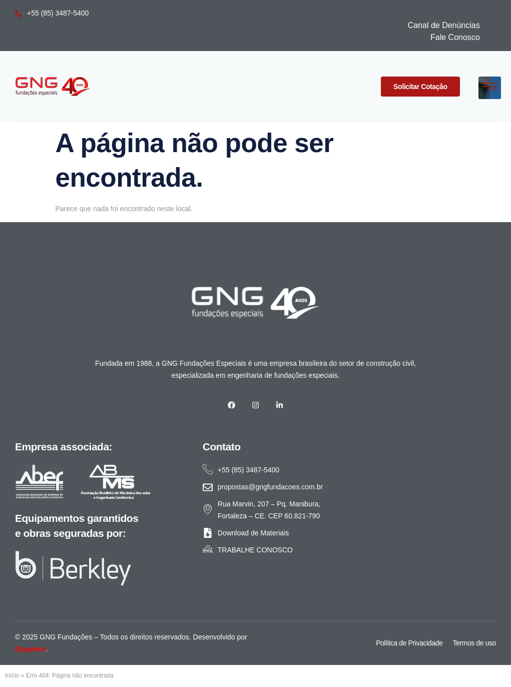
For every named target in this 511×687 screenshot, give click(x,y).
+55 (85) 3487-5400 (52, 13)
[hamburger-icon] (489, 88)
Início (12, 675)
